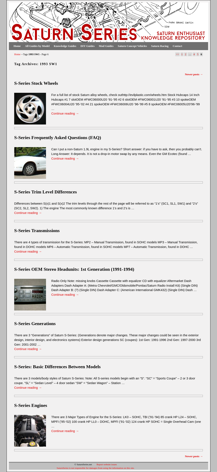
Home (17, 46)
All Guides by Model (37, 46)
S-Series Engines (30, 405)
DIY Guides (88, 46)
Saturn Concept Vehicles (132, 46)
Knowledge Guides (65, 46)
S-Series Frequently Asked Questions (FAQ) (57, 137)
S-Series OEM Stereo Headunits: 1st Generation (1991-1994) (74, 269)
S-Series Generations (35, 323)
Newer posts (194, 74)
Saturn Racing (159, 46)
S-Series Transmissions (37, 230)
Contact (177, 46)
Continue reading (65, 113)
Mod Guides (106, 46)
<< (177, 54)
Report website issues (107, 464)
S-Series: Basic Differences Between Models (57, 366)
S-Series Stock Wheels (36, 83)
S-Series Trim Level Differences (45, 191)
